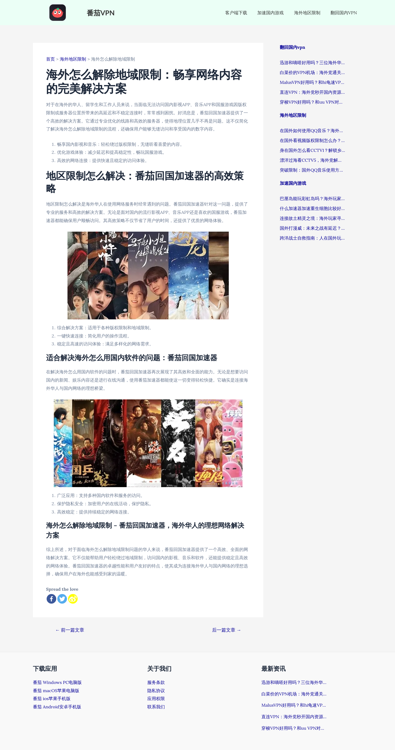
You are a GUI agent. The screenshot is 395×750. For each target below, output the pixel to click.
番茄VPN (101, 12)
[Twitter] (62, 599)
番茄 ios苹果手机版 (51, 698)
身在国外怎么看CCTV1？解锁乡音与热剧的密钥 (313, 150)
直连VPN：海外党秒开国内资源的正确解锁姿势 (313, 92)
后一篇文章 (226, 630)
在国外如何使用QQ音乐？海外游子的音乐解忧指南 (313, 130)
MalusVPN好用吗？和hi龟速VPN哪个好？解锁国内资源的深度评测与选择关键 (313, 82)
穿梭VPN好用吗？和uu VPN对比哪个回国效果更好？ (313, 102)
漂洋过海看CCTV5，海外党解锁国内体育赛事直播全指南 (313, 160)
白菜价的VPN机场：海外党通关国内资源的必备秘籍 (313, 72)
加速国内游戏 (274, 12)
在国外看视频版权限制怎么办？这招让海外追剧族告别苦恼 (313, 140)
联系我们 (156, 706)
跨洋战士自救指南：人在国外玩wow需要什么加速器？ (313, 238)
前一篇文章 (69, 630)
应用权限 (156, 698)
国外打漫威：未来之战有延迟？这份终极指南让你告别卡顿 (313, 228)
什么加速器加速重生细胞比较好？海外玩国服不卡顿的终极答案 (313, 208)
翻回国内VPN (344, 12)
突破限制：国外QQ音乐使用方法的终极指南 (313, 170)
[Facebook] (51, 599)
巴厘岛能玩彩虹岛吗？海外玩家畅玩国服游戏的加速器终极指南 (313, 198)
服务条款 (156, 682)
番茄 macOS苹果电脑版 (56, 690)
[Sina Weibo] (73, 599)
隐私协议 (156, 690)
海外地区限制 (309, 12)
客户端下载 (241, 12)
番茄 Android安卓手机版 (57, 706)
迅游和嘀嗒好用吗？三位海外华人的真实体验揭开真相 (313, 62)
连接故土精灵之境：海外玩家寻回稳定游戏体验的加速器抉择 (313, 218)
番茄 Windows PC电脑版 (57, 682)
